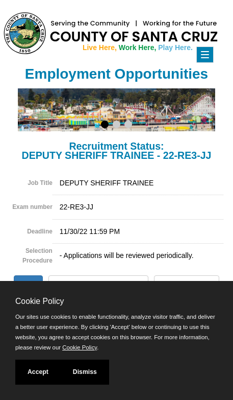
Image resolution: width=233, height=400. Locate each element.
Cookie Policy (39, 301)
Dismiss (85, 371)
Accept (38, 371)
